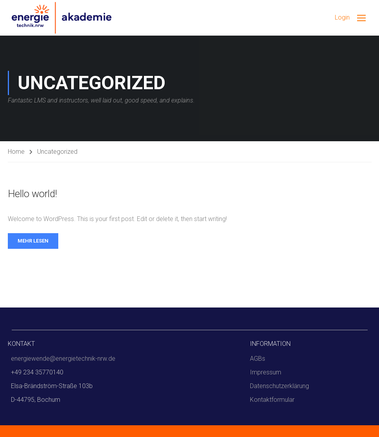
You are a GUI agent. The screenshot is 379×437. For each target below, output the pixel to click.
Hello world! (32, 194)
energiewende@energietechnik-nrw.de (63, 358)
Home (16, 151)
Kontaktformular (272, 399)
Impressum (265, 372)
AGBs (257, 358)
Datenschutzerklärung (279, 386)
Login (342, 17)
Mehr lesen (33, 241)
